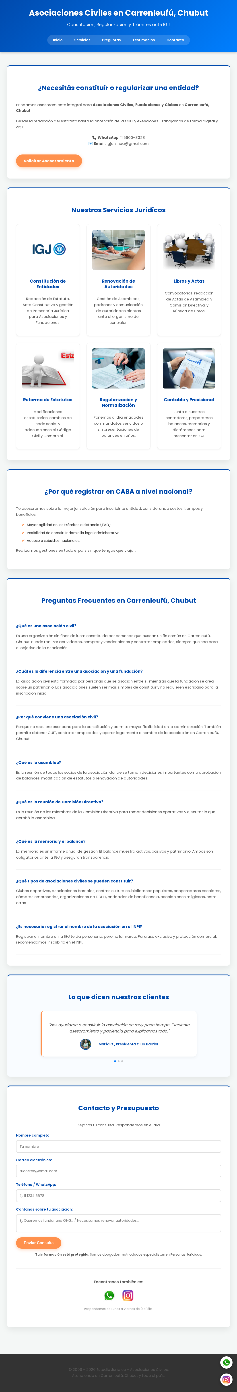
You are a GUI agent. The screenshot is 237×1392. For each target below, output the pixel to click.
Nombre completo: (33, 1135)
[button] (115, 1061)
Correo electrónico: (34, 1160)
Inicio (58, 40)
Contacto (175, 40)
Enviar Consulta (39, 1243)
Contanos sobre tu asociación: (44, 1209)
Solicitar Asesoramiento (49, 161)
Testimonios (143, 40)
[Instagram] (226, 1380)
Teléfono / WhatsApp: (36, 1184)
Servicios (82, 40)
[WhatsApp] (226, 1363)
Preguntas (111, 40)
